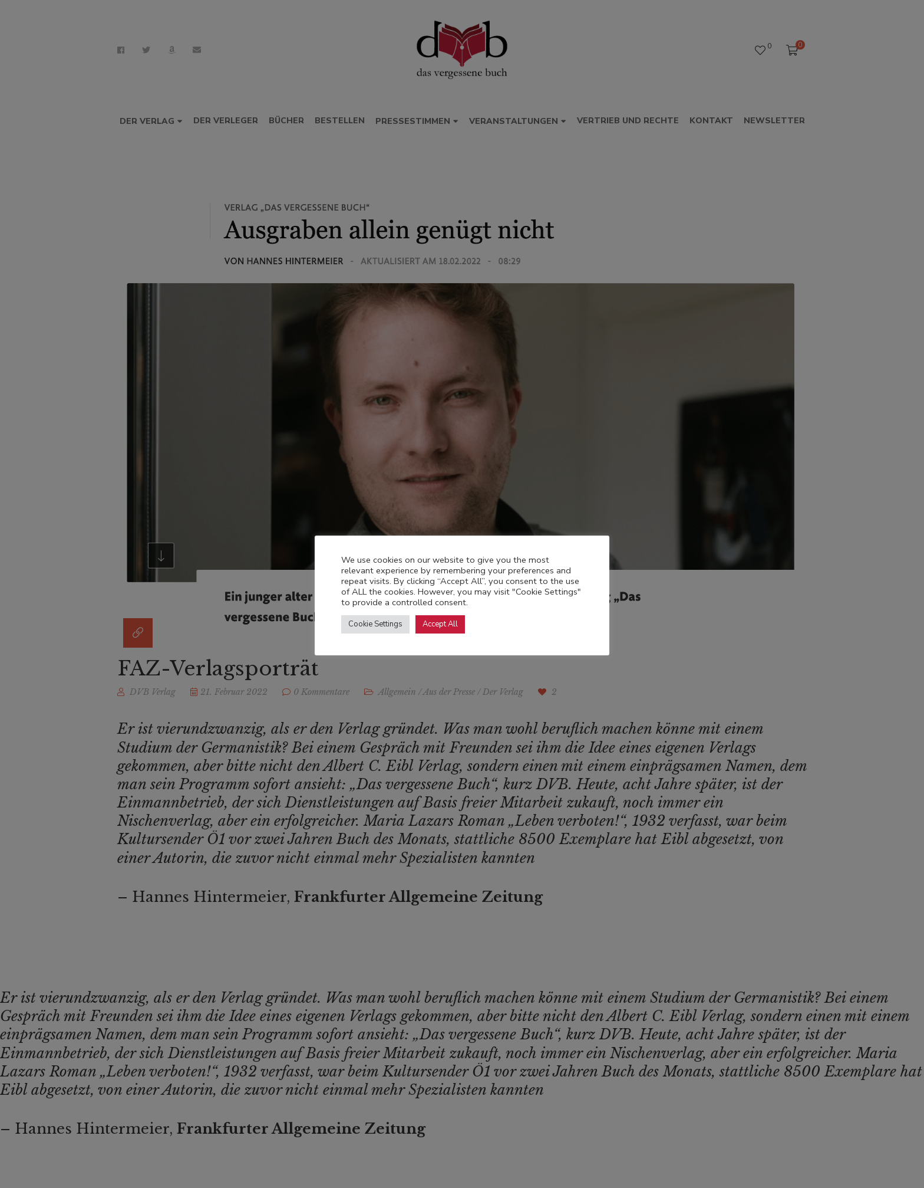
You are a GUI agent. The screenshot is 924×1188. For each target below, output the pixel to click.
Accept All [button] (440, 624)
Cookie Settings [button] (375, 624)
